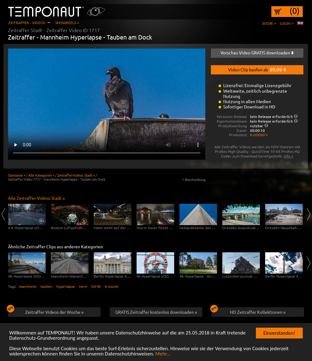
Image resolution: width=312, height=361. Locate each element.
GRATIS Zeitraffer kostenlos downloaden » (156, 312)
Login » (286, 23)
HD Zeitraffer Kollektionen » (248, 311)
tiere (83, 286)
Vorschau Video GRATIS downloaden (257, 52)
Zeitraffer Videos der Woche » (46, 311)
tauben (46, 286)
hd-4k (96, 286)
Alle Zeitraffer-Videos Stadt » (36, 198)
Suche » (269, 23)
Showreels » (67, 22)
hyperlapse (65, 286)
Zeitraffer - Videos (26, 22)
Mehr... (162, 354)
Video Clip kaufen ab (257, 69)
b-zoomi (111, 286)
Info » (288, 155)
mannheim (27, 286)
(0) (294, 11)
